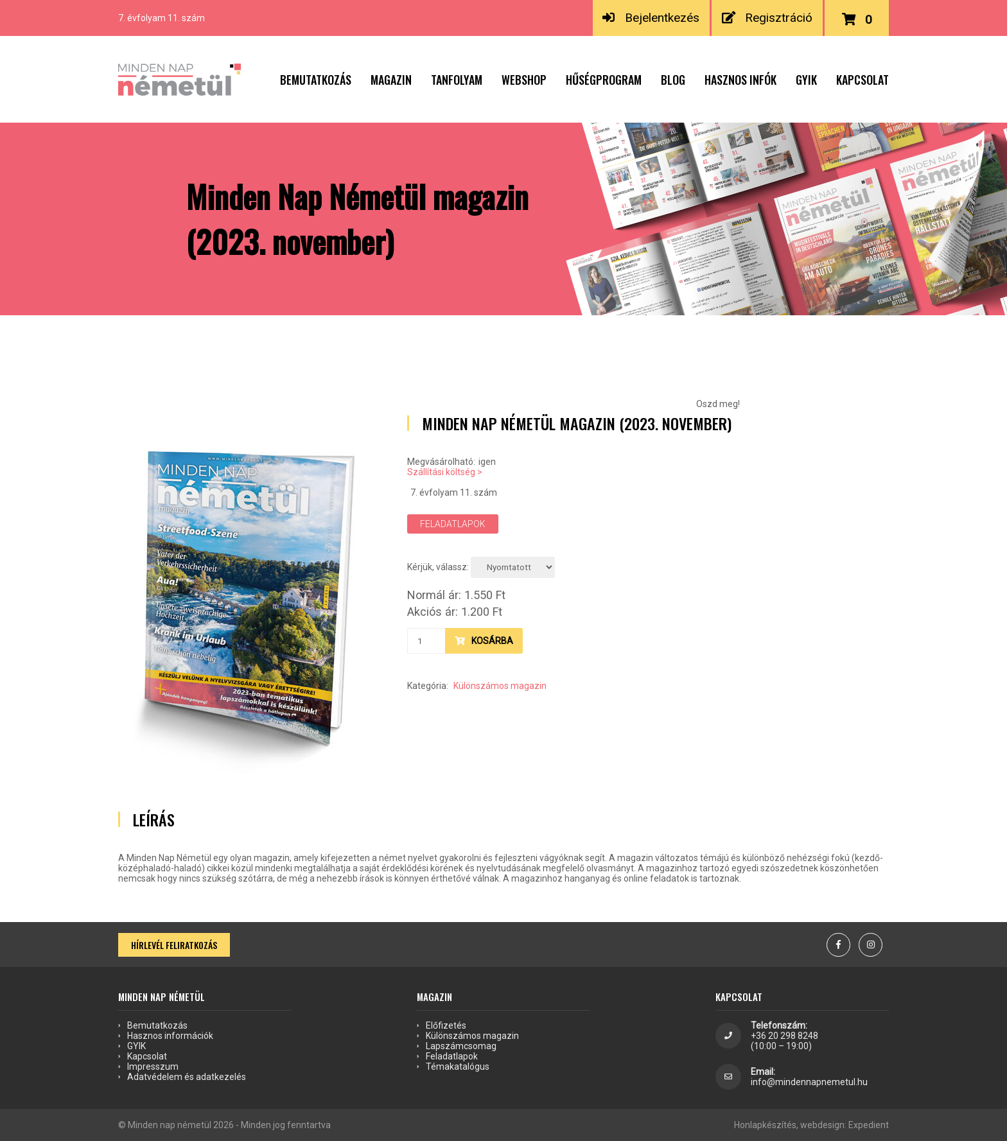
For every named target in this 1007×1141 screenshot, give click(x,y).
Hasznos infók (740, 79)
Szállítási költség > (444, 472)
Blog (673, 79)
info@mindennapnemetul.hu (809, 1082)
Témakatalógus (457, 1066)
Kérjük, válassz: (438, 567)
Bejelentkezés (650, 17)
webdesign (822, 1125)
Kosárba (484, 641)
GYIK (806, 79)
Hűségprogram (604, 79)
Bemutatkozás (315, 79)
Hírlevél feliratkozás (174, 945)
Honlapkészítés (765, 1125)
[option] (246, 598)
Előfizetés (446, 1025)
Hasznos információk (170, 1036)
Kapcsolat (862, 79)
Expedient (868, 1125)
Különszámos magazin (500, 686)
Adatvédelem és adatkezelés (186, 1077)
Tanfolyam (456, 79)
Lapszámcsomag (461, 1046)
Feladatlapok (453, 524)
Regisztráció (767, 17)
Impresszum (153, 1066)
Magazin (391, 79)
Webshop (524, 79)
